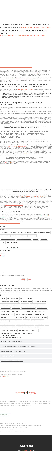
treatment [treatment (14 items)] (34, 330)
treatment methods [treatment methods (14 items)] (7, 333)
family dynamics (27, 153)
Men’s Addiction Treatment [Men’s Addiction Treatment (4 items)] (42, 232)
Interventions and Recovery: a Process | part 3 (13, 351)
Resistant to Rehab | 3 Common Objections (12, 361)
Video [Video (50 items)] (2, 242)
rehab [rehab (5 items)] (18, 324)
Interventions (15, 12)
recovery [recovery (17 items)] (26, 320)
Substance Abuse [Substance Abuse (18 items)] (24, 330)
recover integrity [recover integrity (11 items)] (15, 320)
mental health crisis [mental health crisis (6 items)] (7, 317)
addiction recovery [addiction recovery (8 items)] (26, 301)
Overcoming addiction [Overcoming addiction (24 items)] (33, 317)
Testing (38, 1)
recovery (36, 73)
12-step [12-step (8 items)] (3, 298)
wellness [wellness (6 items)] (17, 333)
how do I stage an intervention (25, 89)
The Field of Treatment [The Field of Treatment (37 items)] (8, 239)
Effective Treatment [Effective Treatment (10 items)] (28, 308)
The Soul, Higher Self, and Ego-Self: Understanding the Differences (18, 346)
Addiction (27, 35)
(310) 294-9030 (35, 12)
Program (18, 1)
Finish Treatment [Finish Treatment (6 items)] (42, 308)
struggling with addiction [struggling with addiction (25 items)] (9, 330)
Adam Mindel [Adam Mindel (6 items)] (4, 232)
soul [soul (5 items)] (46, 324)
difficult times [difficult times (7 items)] (5, 308)
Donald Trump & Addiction (8, 356)
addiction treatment (9, 162)
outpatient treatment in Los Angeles (14, 205)
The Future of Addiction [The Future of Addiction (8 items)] (24, 239)
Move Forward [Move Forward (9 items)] (20, 317)
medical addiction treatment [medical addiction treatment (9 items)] (24, 314)
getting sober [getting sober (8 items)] (5, 311)
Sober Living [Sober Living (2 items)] (32, 235)
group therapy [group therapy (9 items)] (16, 311)
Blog (27, 12)
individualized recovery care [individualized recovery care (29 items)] (31, 311)
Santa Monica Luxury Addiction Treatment (11, 341)
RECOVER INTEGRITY (27, 450)
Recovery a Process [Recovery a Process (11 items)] (37, 320)
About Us (22, 12)
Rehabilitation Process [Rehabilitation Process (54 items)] (19, 235)
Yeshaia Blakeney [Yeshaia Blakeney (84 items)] (11, 242)
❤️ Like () (2, 255)
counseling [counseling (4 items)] (24, 304)
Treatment (25, 1)
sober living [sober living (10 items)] (39, 324)
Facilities (31, 1)
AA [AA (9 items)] (8, 298)
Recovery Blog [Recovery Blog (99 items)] (5, 235)
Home (13, 1)
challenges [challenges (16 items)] (4, 304)
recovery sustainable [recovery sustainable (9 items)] (7, 324)
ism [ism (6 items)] (43, 311)
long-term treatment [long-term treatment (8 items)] (7, 314)
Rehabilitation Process (40, 35)
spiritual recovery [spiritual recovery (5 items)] (34, 327)
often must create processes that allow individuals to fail (32, 196)
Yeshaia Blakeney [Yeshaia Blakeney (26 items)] (28, 333)
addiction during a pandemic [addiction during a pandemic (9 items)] (9, 301)
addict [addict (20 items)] (22, 298)
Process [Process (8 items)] (44, 317)
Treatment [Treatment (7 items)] (44, 239)
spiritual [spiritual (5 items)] (3, 327)
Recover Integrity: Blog (12, 27)
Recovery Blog (32, 35)
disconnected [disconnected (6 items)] (16, 308)
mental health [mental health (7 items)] (39, 314)
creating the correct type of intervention (17, 146)
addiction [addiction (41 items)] (29, 298)
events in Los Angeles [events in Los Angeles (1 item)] (25, 232)
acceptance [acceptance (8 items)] (14, 298)
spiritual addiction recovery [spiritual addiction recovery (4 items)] (17, 327)
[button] (26, 21)
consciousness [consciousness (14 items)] (14, 304)
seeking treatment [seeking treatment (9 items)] (27, 324)
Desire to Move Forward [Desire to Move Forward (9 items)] (38, 304)
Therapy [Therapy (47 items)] (35, 239)
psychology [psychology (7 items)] (4, 320)
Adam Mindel (21, 35)
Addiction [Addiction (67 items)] (13, 232)
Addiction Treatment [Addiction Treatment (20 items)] (40, 301)
